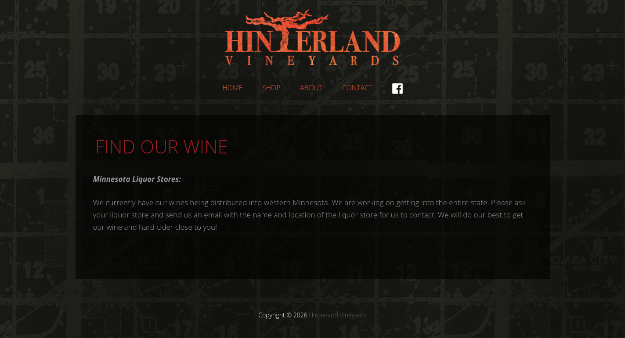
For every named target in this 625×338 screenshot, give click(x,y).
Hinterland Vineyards (313, 37)
